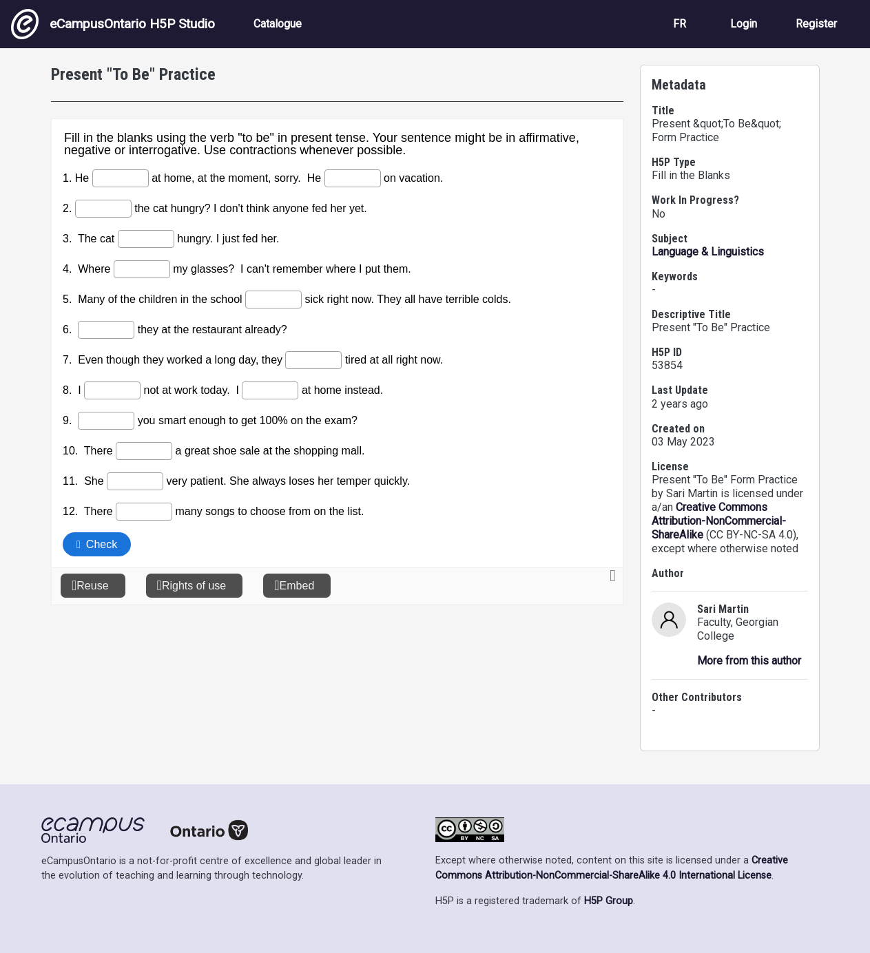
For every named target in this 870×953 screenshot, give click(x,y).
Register (816, 23)
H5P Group (608, 901)
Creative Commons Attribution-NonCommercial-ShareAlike (719, 521)
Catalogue (277, 23)
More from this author (749, 660)
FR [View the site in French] (679, 23)
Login (743, 23)
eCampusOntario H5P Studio (113, 24)
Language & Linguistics (708, 251)
